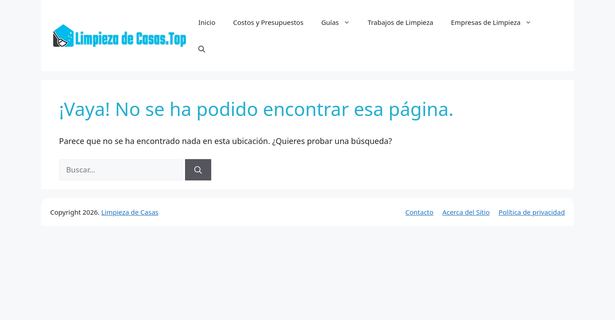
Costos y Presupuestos (268, 22)
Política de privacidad (531, 212)
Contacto (420, 212)
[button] (201, 49)
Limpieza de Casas (129, 212)
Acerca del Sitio (466, 212)
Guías (340, 22)
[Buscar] (198, 169)
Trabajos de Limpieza (401, 22)
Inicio (206, 22)
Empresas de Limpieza (495, 22)
